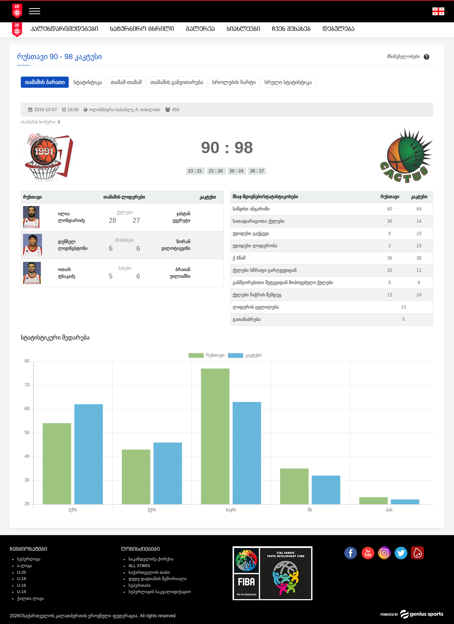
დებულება (338, 29)
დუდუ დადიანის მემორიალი (158, 578)
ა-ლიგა (24, 565)
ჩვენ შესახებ (291, 29)
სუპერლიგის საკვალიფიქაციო (160, 591)
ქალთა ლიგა (30, 598)
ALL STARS (139, 565)
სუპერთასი (140, 585)
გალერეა (200, 29)
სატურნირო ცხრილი (142, 29)
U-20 (21, 572)
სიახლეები (243, 29)
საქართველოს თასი (149, 572)
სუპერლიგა (28, 559)
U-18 (21, 578)
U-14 (21, 591)
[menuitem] (64, 29)
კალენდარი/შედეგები (64, 29)
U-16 (21, 585)
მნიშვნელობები (403, 56)
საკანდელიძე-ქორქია (151, 559)
